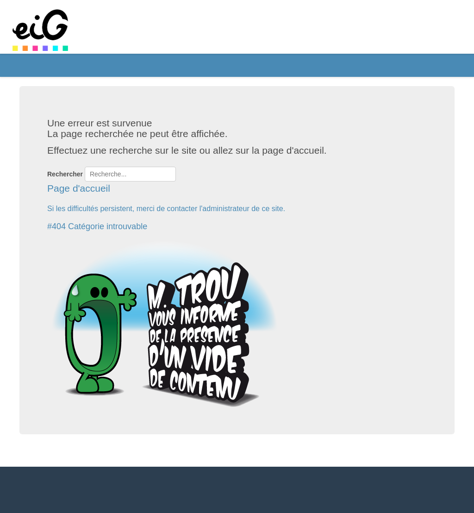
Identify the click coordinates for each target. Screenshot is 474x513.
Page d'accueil (78, 188)
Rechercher (65, 174)
